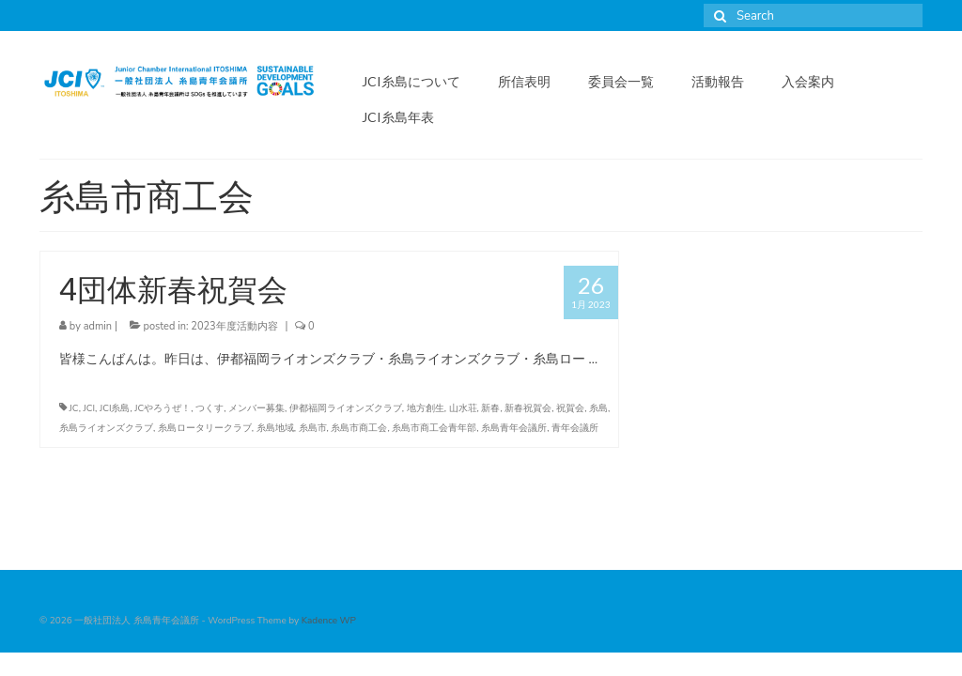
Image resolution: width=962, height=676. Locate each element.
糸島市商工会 (359, 428)
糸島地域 (275, 428)
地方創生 (425, 408)
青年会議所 (574, 428)
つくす (209, 408)
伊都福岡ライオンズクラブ (345, 408)
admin (98, 326)
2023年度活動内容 (234, 326)
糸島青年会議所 (514, 428)
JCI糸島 (115, 408)
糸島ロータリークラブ (205, 428)
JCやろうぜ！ (162, 408)
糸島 (598, 408)
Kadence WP (329, 620)
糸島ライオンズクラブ (106, 428)
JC (74, 408)
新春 (490, 408)
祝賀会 (570, 408)
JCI (90, 408)
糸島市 (313, 428)
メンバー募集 (256, 408)
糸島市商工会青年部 (434, 428)
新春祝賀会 (527, 408)
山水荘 (463, 408)
